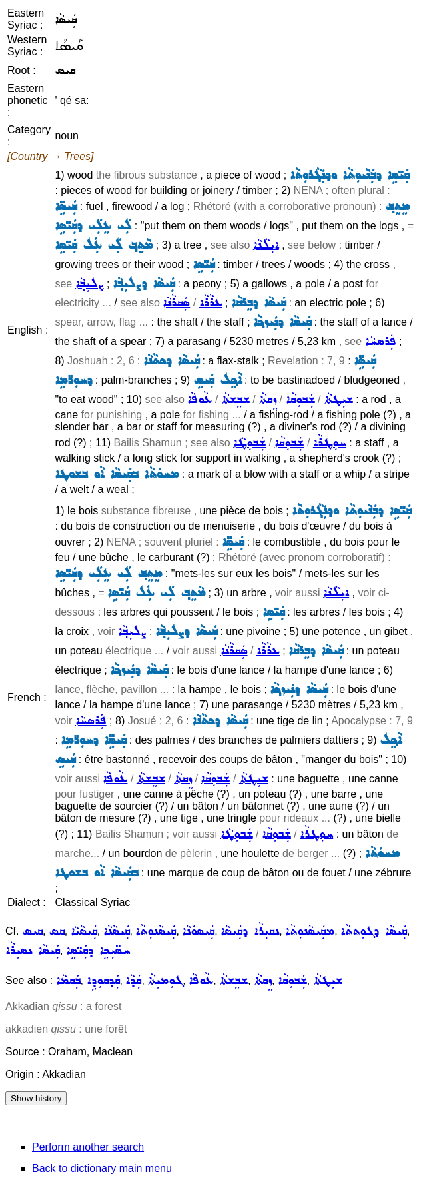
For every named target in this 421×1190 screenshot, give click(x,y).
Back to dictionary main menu (102, 1168)
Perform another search (88, 1147)
